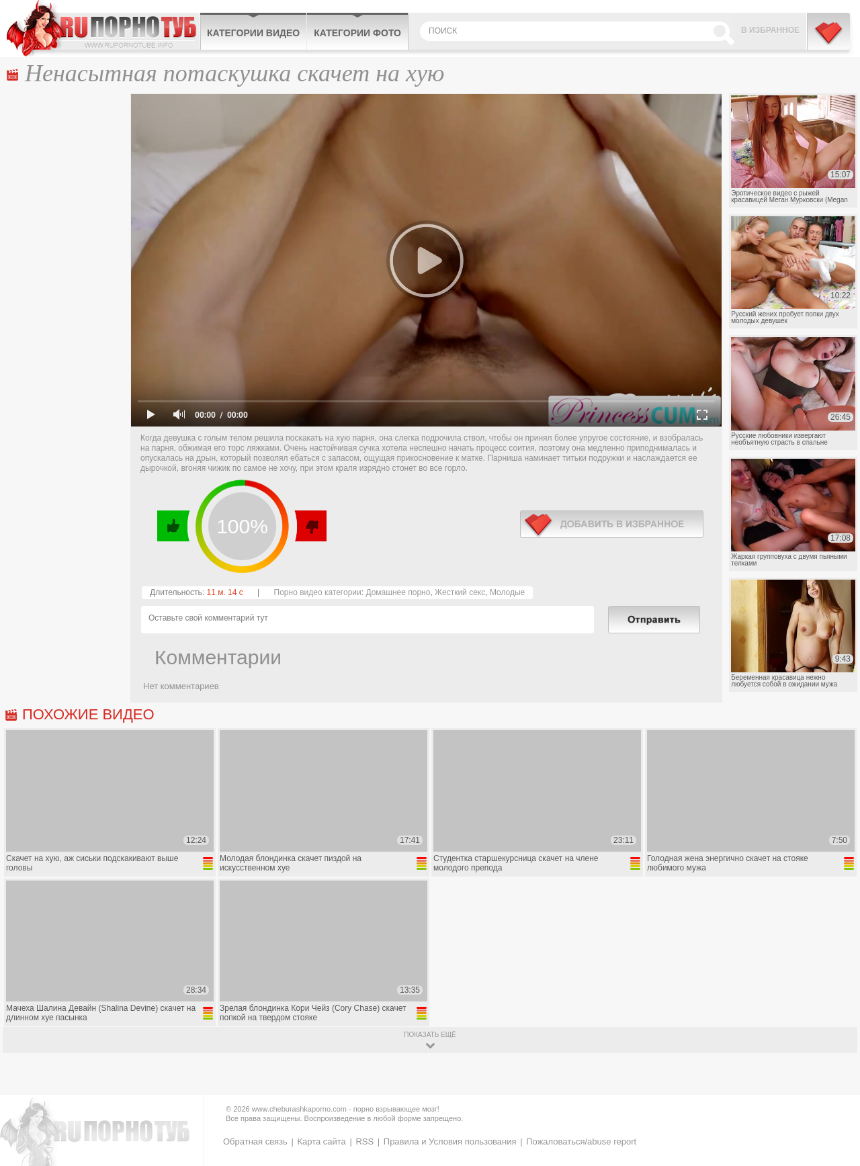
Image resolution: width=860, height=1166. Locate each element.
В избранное (770, 30)
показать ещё (430, 1034)
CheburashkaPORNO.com (103, 28)
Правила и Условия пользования (450, 1141)
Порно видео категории (317, 592)
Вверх (834, 1096)
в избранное (611, 524)
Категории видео (253, 33)
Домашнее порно (398, 592)
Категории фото (357, 33)
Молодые (507, 592)
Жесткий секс (460, 592)
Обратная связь (255, 1141)
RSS (364, 1141)
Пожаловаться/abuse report (581, 1141)
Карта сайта (321, 1141)
